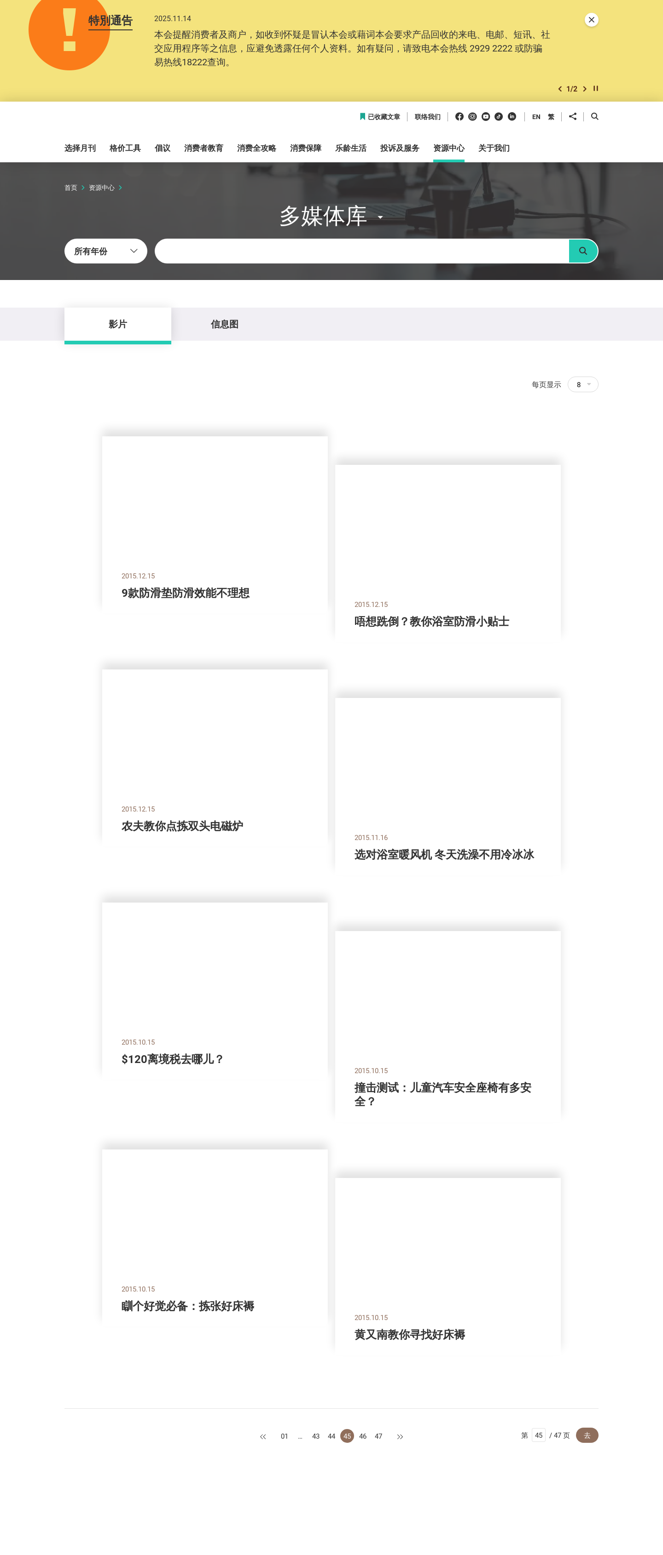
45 (347, 1436)
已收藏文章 (379, 117)
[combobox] (105, 251)
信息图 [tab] (224, 324)
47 (378, 1436)
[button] (560, 89)
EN (536, 116)
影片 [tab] (118, 324)
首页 (70, 187)
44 (331, 1436)
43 (316, 1436)
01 (284, 1436)
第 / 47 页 (545, 1435)
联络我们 (428, 117)
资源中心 (102, 187)
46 (362, 1436)
